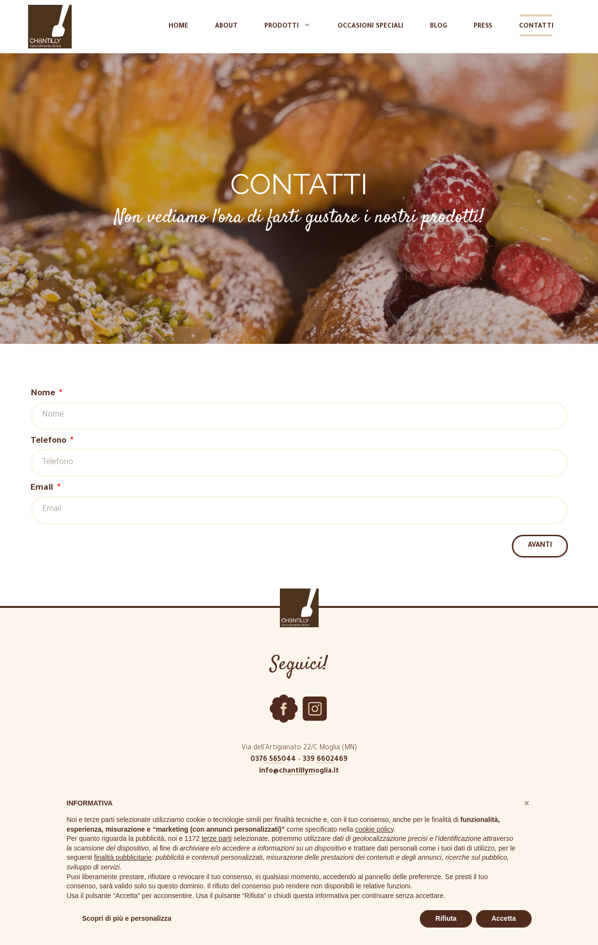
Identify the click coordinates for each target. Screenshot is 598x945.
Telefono (50, 441)
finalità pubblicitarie (123, 857)
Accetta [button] (503, 918)
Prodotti (292, 26)
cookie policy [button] (374, 829)
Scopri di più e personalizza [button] (126, 918)
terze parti (216, 838)
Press (483, 26)
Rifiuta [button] (446, 918)
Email (43, 488)
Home (178, 26)
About (226, 26)
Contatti (536, 26)
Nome (44, 394)
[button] (527, 803)
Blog (438, 26)
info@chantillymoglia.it (299, 771)
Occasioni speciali (370, 26)
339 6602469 (325, 760)
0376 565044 (273, 760)
